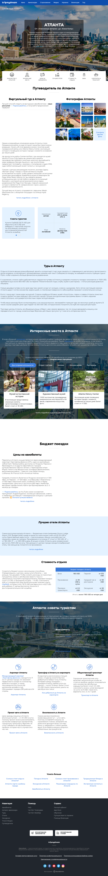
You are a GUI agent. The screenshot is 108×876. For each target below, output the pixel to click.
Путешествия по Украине (63, 815)
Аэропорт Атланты (18, 694)
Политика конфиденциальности (50, 855)
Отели (4, 815)
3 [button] (20, 235)
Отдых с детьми (45, 365)
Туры (4, 813)
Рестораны (91, 365)
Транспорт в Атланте (89, 695)
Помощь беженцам (61, 818)
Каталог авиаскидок (9, 810)
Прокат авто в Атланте (18, 733)
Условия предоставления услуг (26, 855)
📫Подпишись (41, 359)
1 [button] (16, 235)
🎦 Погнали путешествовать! (21, 497)
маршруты (69, 341)
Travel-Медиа (7, 821)
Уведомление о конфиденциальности (54, 859)
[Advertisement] (27, 126)
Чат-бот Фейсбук (34, 813)
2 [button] (18, 235)
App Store (57, 810)
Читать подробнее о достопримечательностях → (54, 412)
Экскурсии (6, 818)
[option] (19, 390)
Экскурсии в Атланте (41, 784)
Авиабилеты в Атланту (41, 789)
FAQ (29, 807)
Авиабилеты (6, 807)
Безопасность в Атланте (54, 733)
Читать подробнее (27, 501)
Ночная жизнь (76, 365)
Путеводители (7, 823)
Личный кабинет (60, 807)
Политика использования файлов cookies (78, 855)
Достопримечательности (22, 365)
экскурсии (21, 339)
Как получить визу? (63, 651)
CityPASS (5, 584)
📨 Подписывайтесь (18, 106)
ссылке (68, 636)
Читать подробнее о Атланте (27, 198)
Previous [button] (1, 390)
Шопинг (61, 365)
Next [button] (106, 390)
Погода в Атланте (41, 778)
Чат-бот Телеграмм (35, 810)
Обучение (58, 813)
